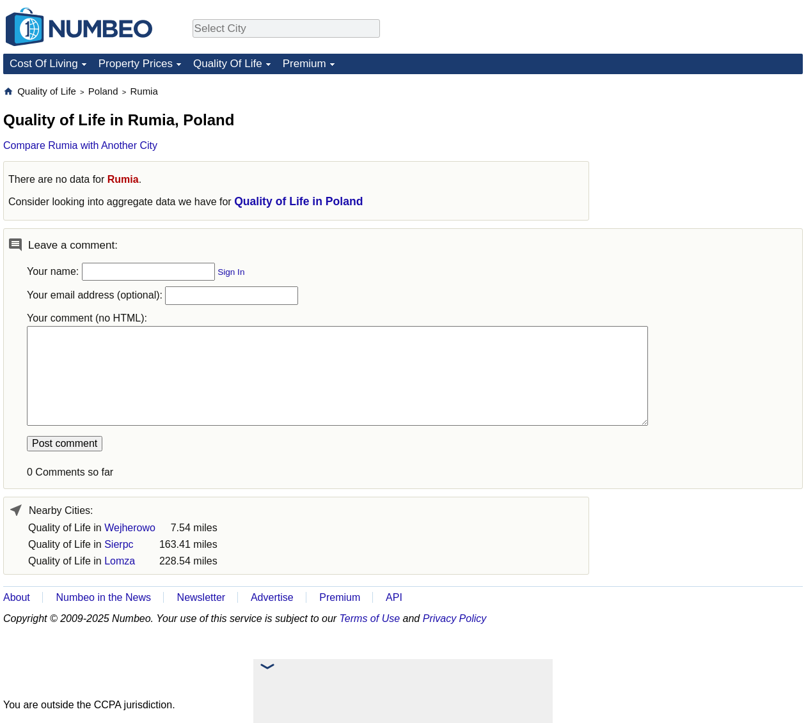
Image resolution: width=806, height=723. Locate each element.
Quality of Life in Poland (298, 201)
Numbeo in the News (103, 597)
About (16, 597)
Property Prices (136, 64)
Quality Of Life (227, 64)
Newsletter (201, 597)
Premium (304, 64)
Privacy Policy (455, 618)
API (394, 597)
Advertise (272, 597)
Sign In (230, 272)
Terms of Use (370, 618)
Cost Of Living (44, 64)
